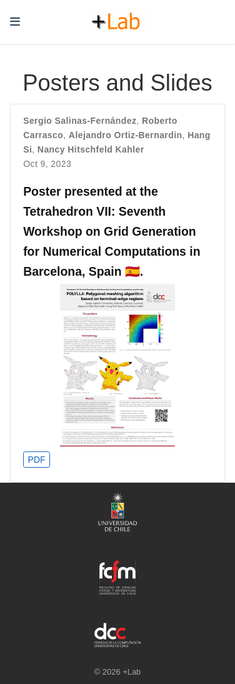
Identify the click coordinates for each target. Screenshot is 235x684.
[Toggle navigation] (15, 22)
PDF (37, 460)
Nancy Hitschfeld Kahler (91, 149)
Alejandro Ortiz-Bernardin (125, 135)
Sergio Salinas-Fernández (79, 121)
